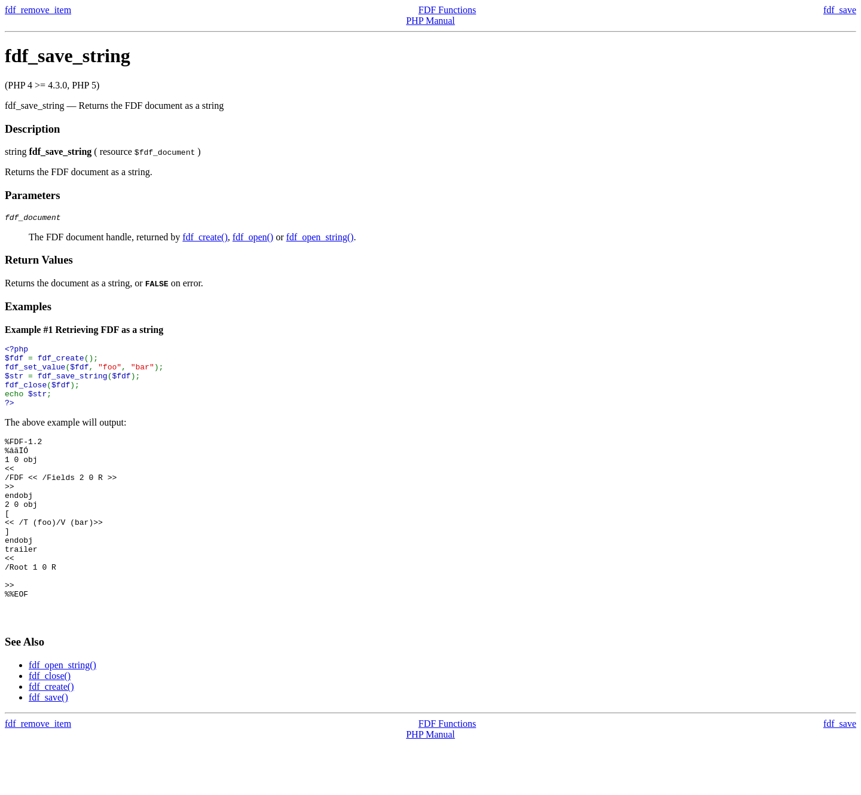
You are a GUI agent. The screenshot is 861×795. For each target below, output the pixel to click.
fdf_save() (48, 747)
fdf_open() (253, 239)
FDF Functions (447, 10)
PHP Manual (430, 21)
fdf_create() (205, 239)
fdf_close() (50, 726)
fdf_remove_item (38, 10)
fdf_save (839, 10)
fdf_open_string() (320, 239)
